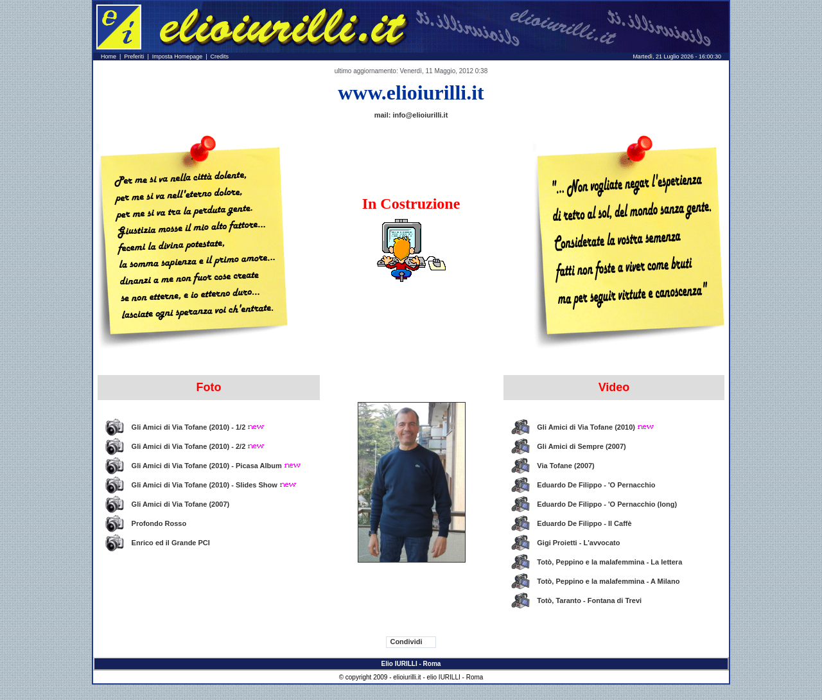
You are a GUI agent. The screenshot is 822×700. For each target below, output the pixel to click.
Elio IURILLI (399, 663)
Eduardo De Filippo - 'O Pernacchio (596, 485)
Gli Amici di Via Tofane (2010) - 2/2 (198, 446)
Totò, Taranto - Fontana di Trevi (589, 600)
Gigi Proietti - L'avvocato (578, 543)
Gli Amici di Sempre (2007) (581, 446)
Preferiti (134, 56)
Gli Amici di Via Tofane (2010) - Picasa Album (216, 465)
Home (108, 56)
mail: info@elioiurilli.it (411, 115)
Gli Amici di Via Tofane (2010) (595, 427)
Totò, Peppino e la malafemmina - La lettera (609, 562)
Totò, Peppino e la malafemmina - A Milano (608, 581)
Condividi (406, 641)
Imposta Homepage (177, 56)
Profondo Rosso (159, 523)
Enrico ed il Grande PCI (171, 543)
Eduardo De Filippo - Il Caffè (584, 523)
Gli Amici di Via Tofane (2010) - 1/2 (198, 427)
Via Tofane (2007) (565, 465)
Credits (220, 56)
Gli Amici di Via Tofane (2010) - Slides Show (214, 485)
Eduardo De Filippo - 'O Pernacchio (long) (607, 504)
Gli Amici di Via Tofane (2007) (181, 504)
